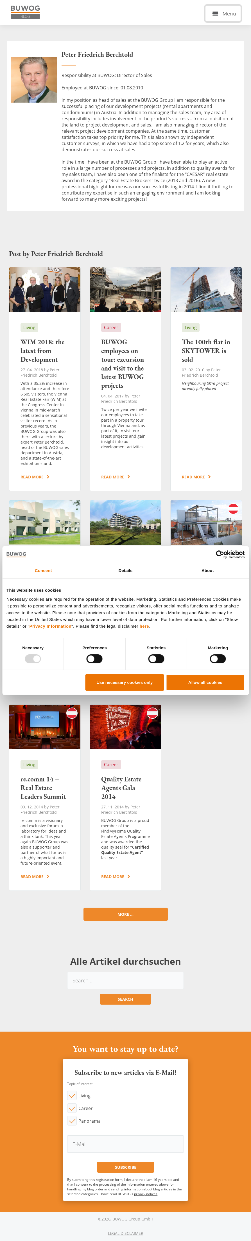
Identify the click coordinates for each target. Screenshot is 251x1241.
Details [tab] (126, 570)
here (144, 625)
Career (85, 1108)
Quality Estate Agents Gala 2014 (125, 798)
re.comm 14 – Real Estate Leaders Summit (44, 798)
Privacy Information (51, 625)
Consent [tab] (43, 570)
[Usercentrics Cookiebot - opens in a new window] (220, 554)
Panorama (89, 1121)
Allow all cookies (205, 682)
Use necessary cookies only (124, 682)
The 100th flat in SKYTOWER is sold (206, 379)
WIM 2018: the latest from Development (44, 379)
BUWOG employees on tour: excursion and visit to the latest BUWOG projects (125, 379)
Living (84, 1096)
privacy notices (145, 1194)
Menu (229, 13)
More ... (125, 914)
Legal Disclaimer (125, 1233)
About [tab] (208, 570)
